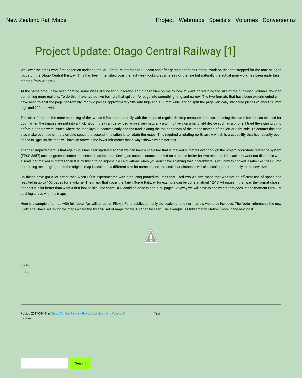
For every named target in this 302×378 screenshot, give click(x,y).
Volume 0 (118, 313)
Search (80, 363)
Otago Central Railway (66, 313)
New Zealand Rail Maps (36, 20)
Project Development (96, 313)
